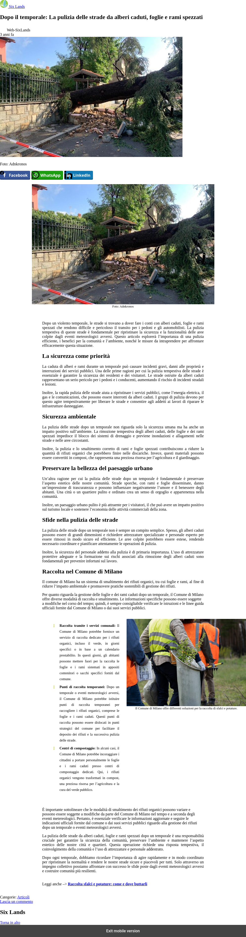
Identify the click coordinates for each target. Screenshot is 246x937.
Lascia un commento (16, 901)
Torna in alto (10, 922)
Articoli (23, 897)
